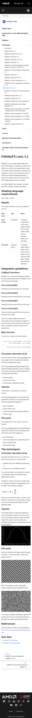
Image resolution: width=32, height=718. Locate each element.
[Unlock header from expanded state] (28, 10)
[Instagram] (9, 701)
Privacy (11, 711)
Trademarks (19, 711)
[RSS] (16, 705)
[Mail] (21, 705)
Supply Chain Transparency (16, 716)
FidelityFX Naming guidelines (12, 643)
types (21, 457)
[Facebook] (4, 701)
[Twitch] (19, 701)
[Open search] (22, 3)
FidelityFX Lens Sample (10, 640)
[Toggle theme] (29, 3)
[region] (16, 345)
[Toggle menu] (3, 10)
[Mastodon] (28, 701)
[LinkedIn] (14, 701)
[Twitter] (24, 701)
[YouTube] (11, 705)
